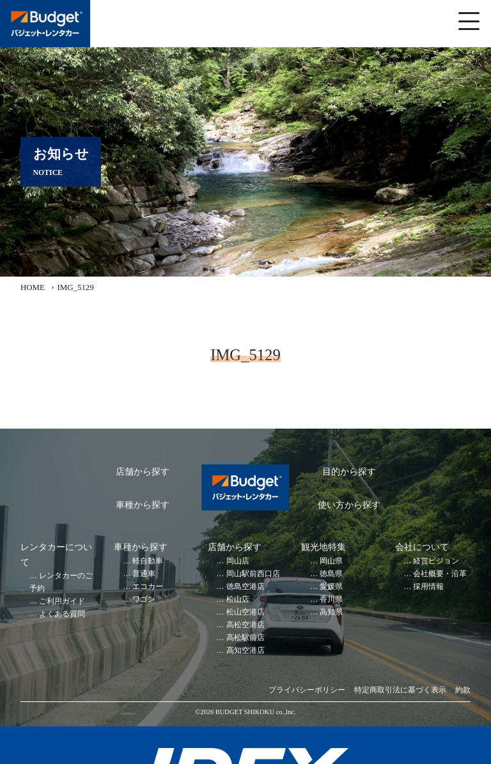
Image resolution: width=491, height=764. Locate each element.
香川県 (331, 599)
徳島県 (331, 574)
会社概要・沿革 (440, 574)
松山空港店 (245, 612)
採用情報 (428, 587)
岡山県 (331, 561)
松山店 (237, 599)
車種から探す (142, 505)
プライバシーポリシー (307, 690)
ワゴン (143, 599)
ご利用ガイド (62, 601)
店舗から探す (142, 472)
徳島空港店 (245, 587)
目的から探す (349, 472)
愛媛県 (331, 587)
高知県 (331, 612)
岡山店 (237, 561)
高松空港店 (245, 625)
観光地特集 (323, 547)
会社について (422, 547)
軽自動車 (147, 561)
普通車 (143, 574)
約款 (463, 690)
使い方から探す (349, 505)
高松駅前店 (245, 638)
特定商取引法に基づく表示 (400, 690)
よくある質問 (62, 614)
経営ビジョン (436, 561)
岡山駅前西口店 (253, 574)
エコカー (147, 587)
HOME (32, 287)
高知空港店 (245, 650)
